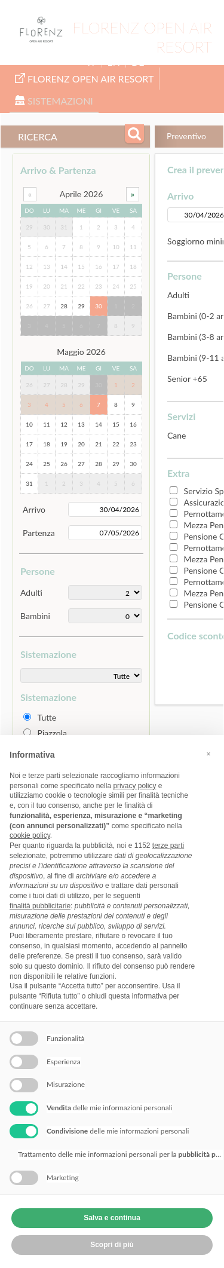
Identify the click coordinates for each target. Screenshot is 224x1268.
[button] (208, 754)
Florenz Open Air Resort (84, 78)
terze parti (168, 845)
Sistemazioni (54, 100)
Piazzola (52, 733)
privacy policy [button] (134, 786)
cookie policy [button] (30, 835)
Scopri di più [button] (112, 1245)
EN (114, 62)
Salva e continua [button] (112, 1218)
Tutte (47, 717)
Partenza (39, 533)
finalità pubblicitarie (40, 906)
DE (137, 62)
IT (92, 62)
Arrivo (34, 509)
